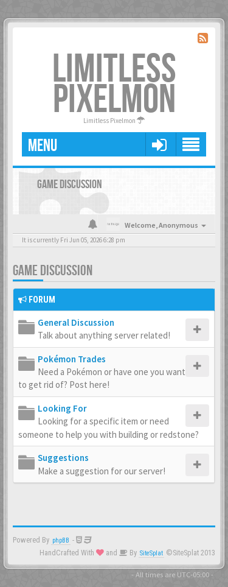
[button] (159, 144)
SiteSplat (151, 553)
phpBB (60, 540)
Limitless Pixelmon (114, 85)
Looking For (62, 408)
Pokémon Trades (72, 359)
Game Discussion (52, 270)
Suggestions (63, 457)
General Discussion (76, 322)
